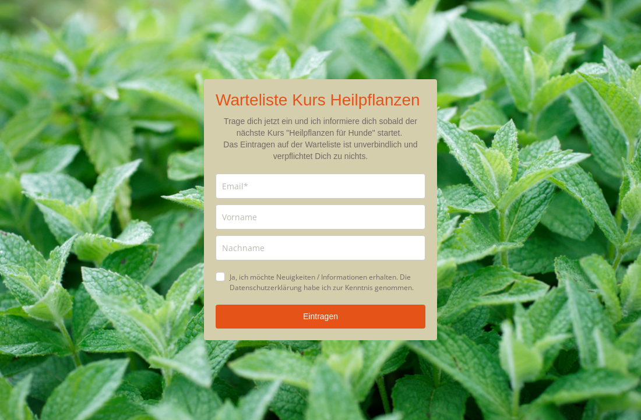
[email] (320, 186)
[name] (320, 217)
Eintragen (320, 316)
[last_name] (320, 247)
